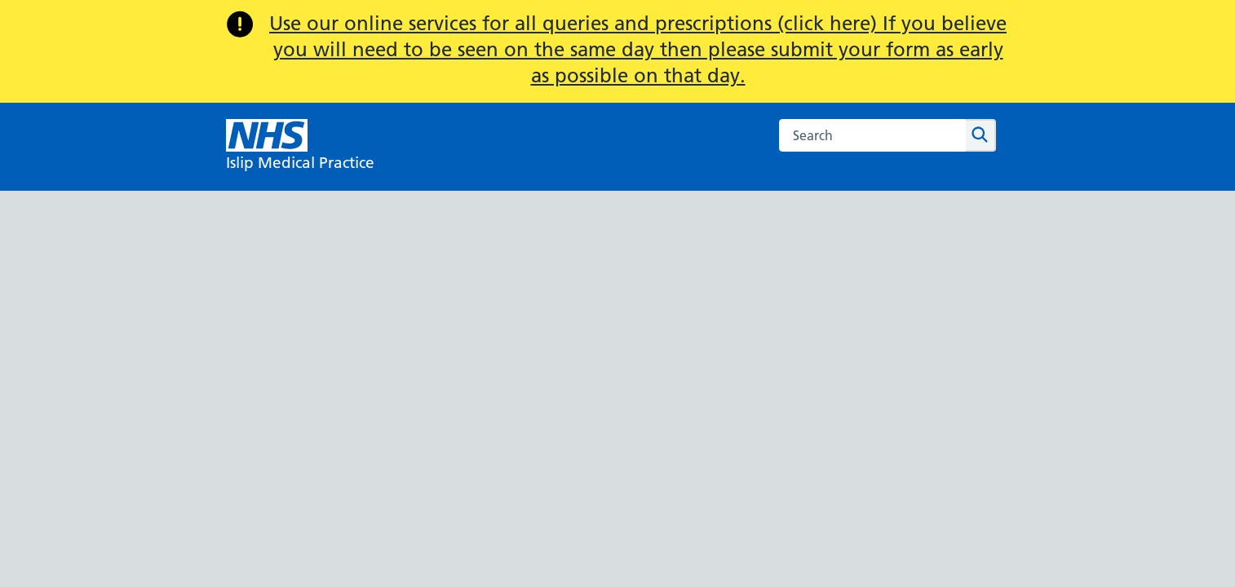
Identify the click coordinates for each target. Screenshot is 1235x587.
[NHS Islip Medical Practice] (300, 146)
